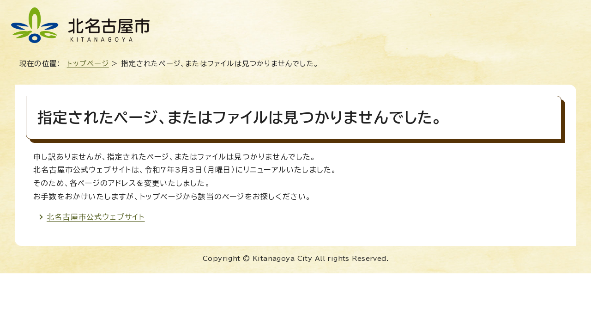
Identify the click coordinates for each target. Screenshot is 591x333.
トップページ (88, 63)
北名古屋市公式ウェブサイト (96, 217)
